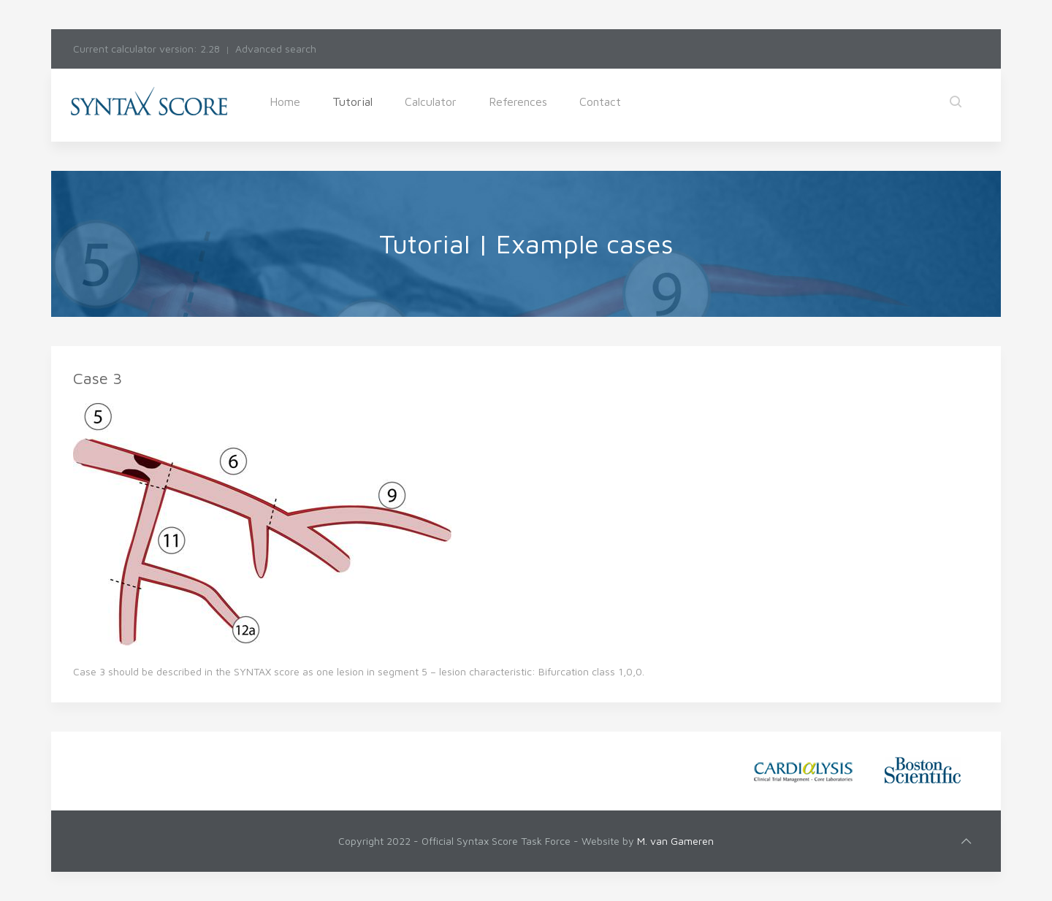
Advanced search (275, 48)
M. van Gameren (675, 841)
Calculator (431, 101)
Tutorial (352, 101)
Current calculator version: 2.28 (146, 48)
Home (285, 101)
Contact (600, 101)
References (518, 101)
